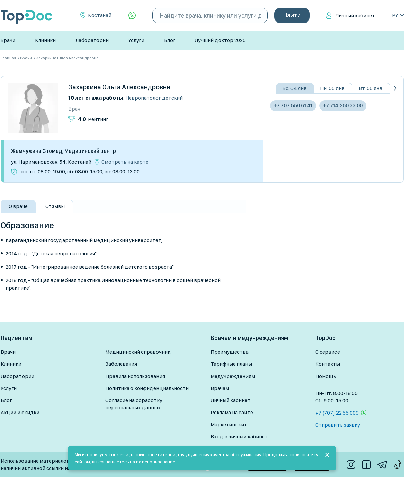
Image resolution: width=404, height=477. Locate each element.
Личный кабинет (355, 15)
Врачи (7, 40)
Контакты (327, 364)
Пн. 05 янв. (333, 88)
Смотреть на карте (124, 162)
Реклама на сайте (232, 412)
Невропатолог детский (154, 98)
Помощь (325, 376)
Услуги (136, 40)
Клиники (45, 40)
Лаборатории (92, 40)
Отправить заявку (337, 425)
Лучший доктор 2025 (220, 40)
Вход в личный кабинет (239, 436)
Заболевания (121, 364)
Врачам (220, 388)
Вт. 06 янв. (371, 88)
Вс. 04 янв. (295, 88)
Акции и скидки (20, 412)
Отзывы (55, 206)
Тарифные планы (231, 364)
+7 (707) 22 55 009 (337, 412)
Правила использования (135, 376)
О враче (18, 206)
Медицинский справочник (137, 352)
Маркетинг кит (229, 424)
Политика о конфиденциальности (147, 388)
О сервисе (327, 352)
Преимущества (230, 352)
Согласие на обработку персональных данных (133, 404)
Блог (169, 40)
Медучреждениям (233, 376)
